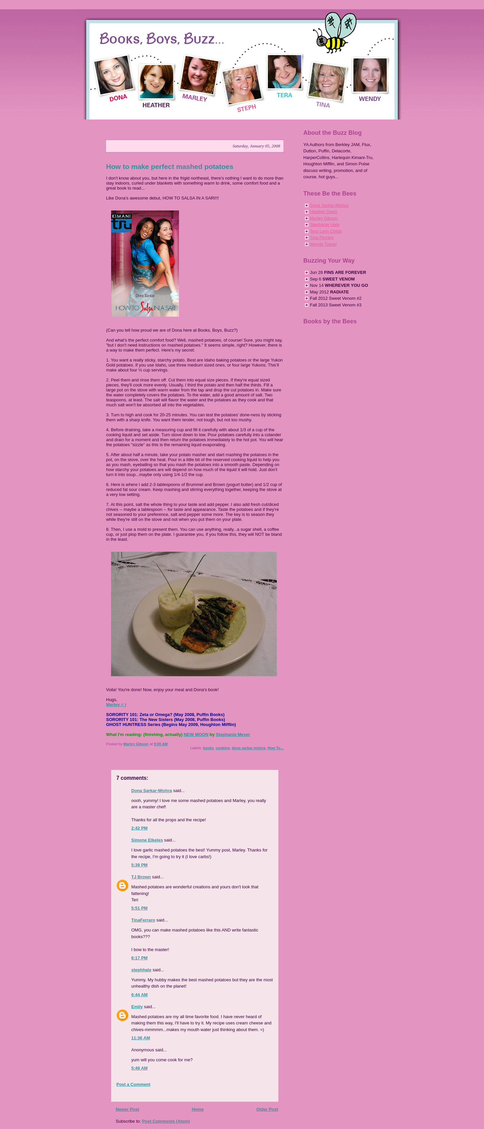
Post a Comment (133, 1084)
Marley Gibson (324, 218)
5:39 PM (139, 864)
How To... (275, 748)
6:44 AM (139, 994)
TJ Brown (141, 876)
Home (198, 1109)
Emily (137, 1006)
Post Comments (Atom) (166, 1121)
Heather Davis (323, 211)
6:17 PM (139, 957)
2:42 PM (139, 828)
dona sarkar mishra (249, 748)
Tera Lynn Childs (326, 231)
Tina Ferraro (321, 237)
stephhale (141, 969)
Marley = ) (116, 704)
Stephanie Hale (324, 224)
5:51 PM (139, 908)
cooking (223, 748)
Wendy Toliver (323, 244)
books (208, 748)
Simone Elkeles (147, 840)
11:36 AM (140, 1037)
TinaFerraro (143, 920)
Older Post (267, 1109)
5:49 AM (139, 1068)
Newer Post (127, 1109)
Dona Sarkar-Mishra (151, 790)
